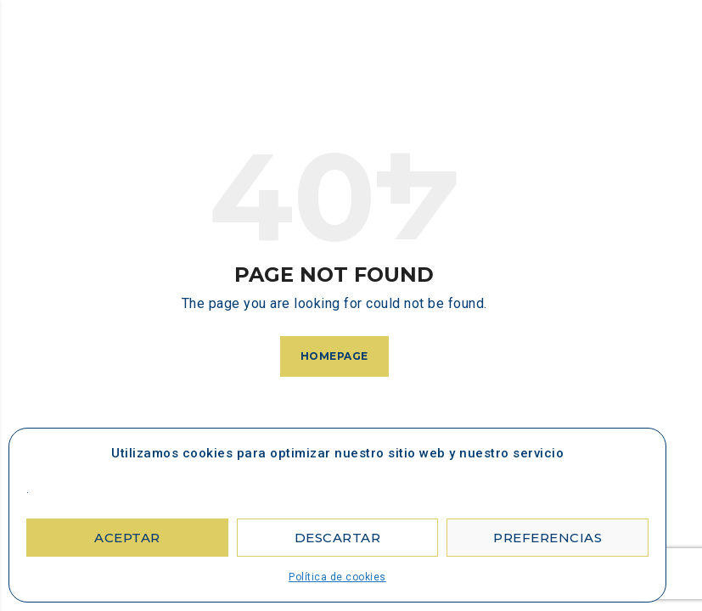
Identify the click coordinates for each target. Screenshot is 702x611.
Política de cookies (337, 577)
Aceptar (127, 538)
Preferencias (547, 538)
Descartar (338, 538)
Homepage (334, 356)
